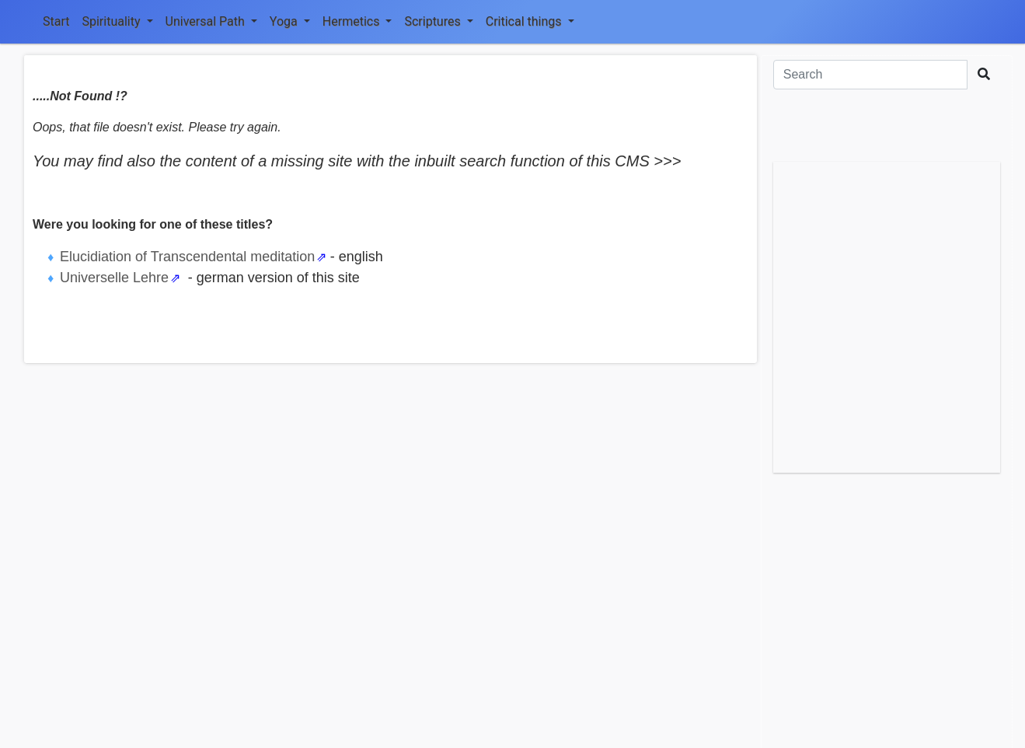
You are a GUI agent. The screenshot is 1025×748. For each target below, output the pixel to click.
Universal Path (211, 21)
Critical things (530, 21)
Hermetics (357, 21)
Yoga (290, 21)
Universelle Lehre (114, 277)
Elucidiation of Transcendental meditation (187, 256)
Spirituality (117, 21)
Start (56, 21)
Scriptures (438, 21)
